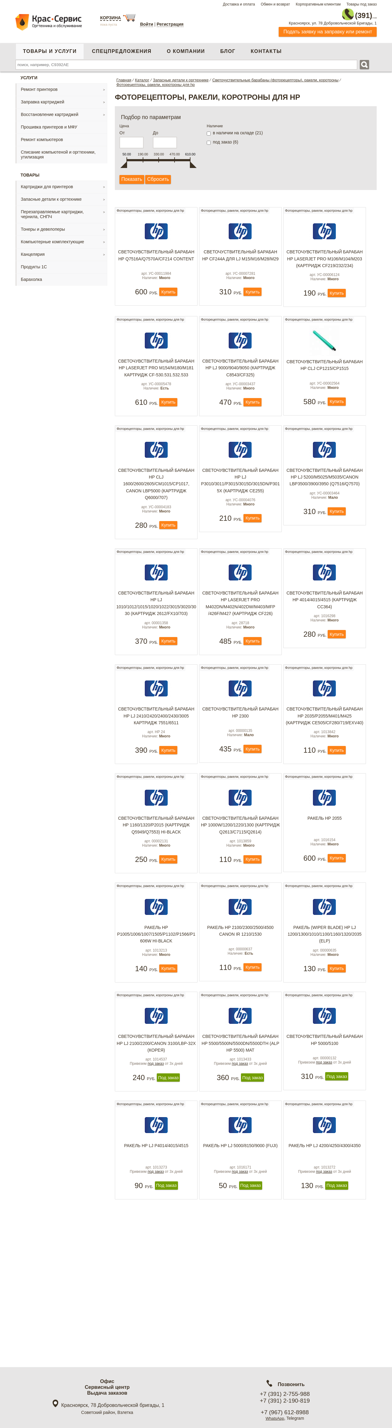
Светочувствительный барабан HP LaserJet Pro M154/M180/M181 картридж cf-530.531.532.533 (156, 379)
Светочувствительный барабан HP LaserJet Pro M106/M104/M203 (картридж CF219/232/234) (324, 260)
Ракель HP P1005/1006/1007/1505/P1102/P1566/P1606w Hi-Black (156, 983)
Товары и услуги (50, 48)
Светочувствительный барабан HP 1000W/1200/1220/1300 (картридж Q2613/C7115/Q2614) (240, 864)
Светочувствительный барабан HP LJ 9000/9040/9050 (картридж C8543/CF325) (240, 379)
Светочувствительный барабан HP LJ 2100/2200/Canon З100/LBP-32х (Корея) (156, 1101)
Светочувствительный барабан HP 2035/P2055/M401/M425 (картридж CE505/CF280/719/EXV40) (324, 745)
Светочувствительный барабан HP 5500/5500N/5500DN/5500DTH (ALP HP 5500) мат (240, 1101)
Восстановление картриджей (49, 111)
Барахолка (31, 276)
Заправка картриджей (42, 99)
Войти (146, 24)
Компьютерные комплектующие (52, 239)
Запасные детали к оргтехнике (51, 196)
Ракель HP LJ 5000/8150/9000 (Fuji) (240, 1213)
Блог (228, 48)
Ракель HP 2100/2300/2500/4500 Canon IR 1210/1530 (240, 979)
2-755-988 (346, 13)
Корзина (110, 17)
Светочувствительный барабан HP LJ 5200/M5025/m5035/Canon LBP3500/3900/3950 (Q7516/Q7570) (324, 498)
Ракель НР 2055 (324, 857)
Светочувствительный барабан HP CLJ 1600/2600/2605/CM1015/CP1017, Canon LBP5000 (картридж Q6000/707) (156, 505)
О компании (186, 48)
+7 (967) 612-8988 (285, 1412)
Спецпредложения (121, 48)
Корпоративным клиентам (318, 4)
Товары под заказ (361, 4)
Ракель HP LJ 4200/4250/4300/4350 (324, 1213)
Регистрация (170, 24)
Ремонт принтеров (39, 86)
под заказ (156, 1128)
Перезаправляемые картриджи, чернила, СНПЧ (52, 211)
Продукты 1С (34, 264)
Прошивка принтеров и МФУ (49, 124)
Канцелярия (33, 251)
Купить (168, 301)
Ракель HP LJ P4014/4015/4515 (156, 1213)
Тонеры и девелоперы (43, 226)
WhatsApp (275, 1418)
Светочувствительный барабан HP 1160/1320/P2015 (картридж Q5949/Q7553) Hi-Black (156, 864)
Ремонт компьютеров (42, 136)
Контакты (266, 48)
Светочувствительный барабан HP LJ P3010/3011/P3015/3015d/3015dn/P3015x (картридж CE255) (240, 501)
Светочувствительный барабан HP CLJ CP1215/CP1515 (324, 376)
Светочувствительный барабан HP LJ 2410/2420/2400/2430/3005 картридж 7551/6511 (156, 745)
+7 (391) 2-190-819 (285, 1400)
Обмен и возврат (275, 4)
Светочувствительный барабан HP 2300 (240, 742)
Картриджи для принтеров (47, 183)
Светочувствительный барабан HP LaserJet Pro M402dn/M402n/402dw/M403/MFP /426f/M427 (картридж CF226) (240, 628)
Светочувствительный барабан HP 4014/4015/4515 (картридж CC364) (324, 625)
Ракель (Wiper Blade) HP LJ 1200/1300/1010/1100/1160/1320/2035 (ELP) (324, 983)
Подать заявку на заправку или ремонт (327, 29)
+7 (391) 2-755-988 (285, 1394)
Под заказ (168, 1143)
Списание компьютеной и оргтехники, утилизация (58, 152)
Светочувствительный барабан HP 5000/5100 (324, 1098)
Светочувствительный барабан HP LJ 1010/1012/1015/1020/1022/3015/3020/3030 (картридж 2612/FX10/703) (156, 628)
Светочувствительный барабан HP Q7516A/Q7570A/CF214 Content (156, 257)
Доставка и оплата (239, 4)
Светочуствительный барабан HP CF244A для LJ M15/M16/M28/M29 (240, 257)
